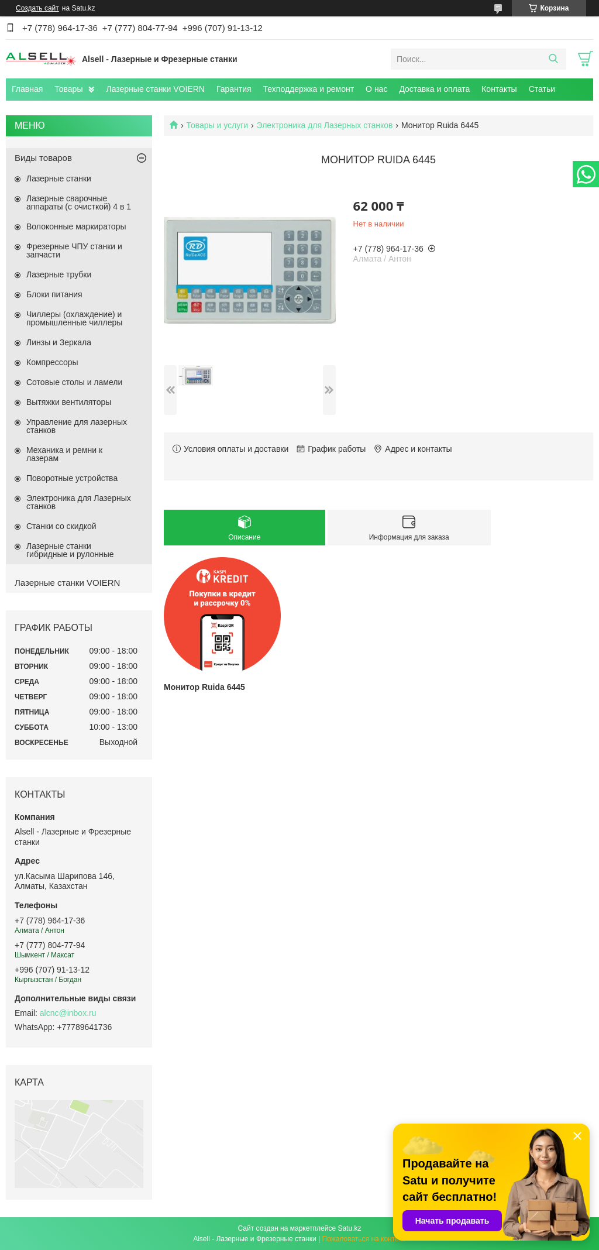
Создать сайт (37, 8)
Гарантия (234, 89)
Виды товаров (43, 158)
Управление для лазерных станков (76, 426)
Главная (27, 89)
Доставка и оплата (434, 89)
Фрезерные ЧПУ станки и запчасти (74, 250)
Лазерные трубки (58, 274)
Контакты (499, 89)
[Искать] (553, 59)
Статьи (542, 89)
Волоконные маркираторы (76, 226)
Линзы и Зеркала (58, 342)
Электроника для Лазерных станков (325, 125)
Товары (68, 89)
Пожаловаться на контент (363, 1239)
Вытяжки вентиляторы (68, 402)
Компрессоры (52, 362)
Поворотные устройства (72, 478)
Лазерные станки (58, 178)
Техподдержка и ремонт (308, 89)
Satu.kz (349, 1228)
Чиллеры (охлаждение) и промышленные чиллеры (74, 318)
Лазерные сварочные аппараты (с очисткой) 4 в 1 (78, 202)
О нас (376, 89)
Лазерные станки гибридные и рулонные (70, 550)
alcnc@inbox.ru (68, 1013)
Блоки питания (54, 294)
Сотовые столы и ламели (74, 382)
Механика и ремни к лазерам (64, 454)
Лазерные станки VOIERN (155, 89)
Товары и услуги (217, 125)
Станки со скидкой (61, 526)
